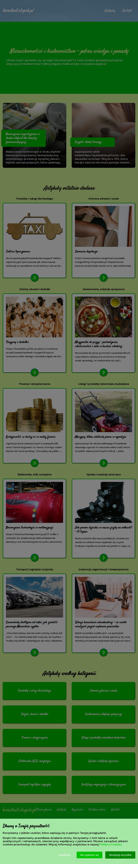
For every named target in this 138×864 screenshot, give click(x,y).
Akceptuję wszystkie (120, 855)
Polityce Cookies (110, 844)
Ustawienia (64, 855)
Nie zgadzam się (89, 855)
